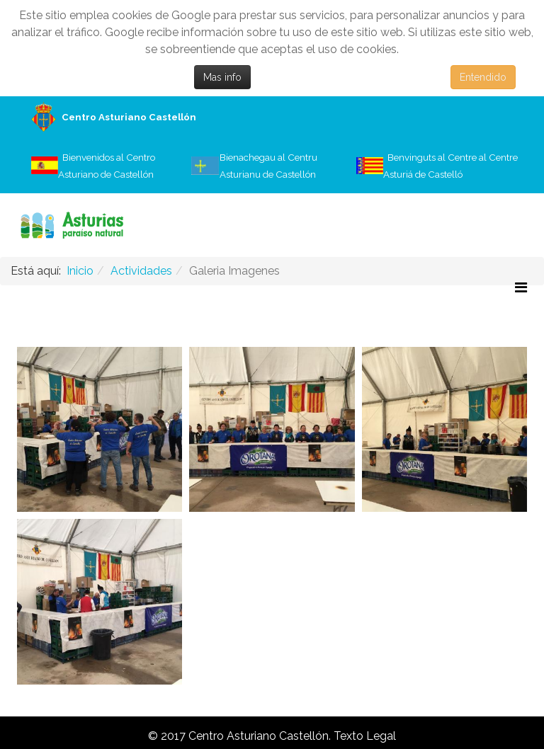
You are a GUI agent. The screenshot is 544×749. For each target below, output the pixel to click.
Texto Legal (365, 736)
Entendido (483, 77)
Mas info (222, 77)
